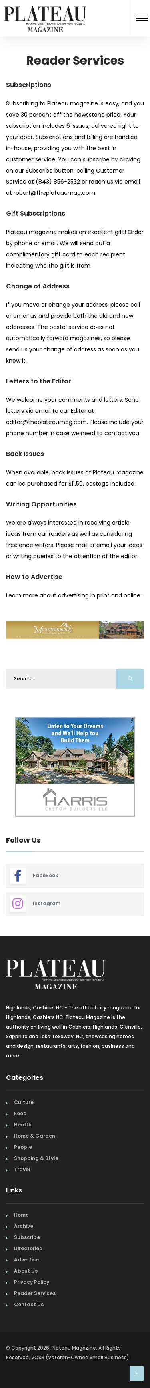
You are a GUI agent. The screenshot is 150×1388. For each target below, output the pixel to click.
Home (21, 1215)
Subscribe (27, 1237)
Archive (23, 1226)
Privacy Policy (31, 1282)
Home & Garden (34, 1135)
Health (23, 1124)
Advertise (26, 1259)
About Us (26, 1270)
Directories (28, 1248)
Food (20, 1113)
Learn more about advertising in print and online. (74, 595)
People (23, 1147)
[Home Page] (45, 9)
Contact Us (29, 1304)
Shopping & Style (36, 1158)
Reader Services (35, 1293)
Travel (22, 1169)
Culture (24, 1102)
